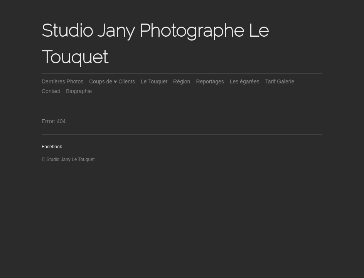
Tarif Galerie (279, 81)
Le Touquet (154, 81)
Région (181, 81)
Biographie (79, 91)
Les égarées (245, 81)
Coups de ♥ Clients (112, 81)
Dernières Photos (62, 81)
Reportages (210, 81)
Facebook (52, 146)
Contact (51, 91)
